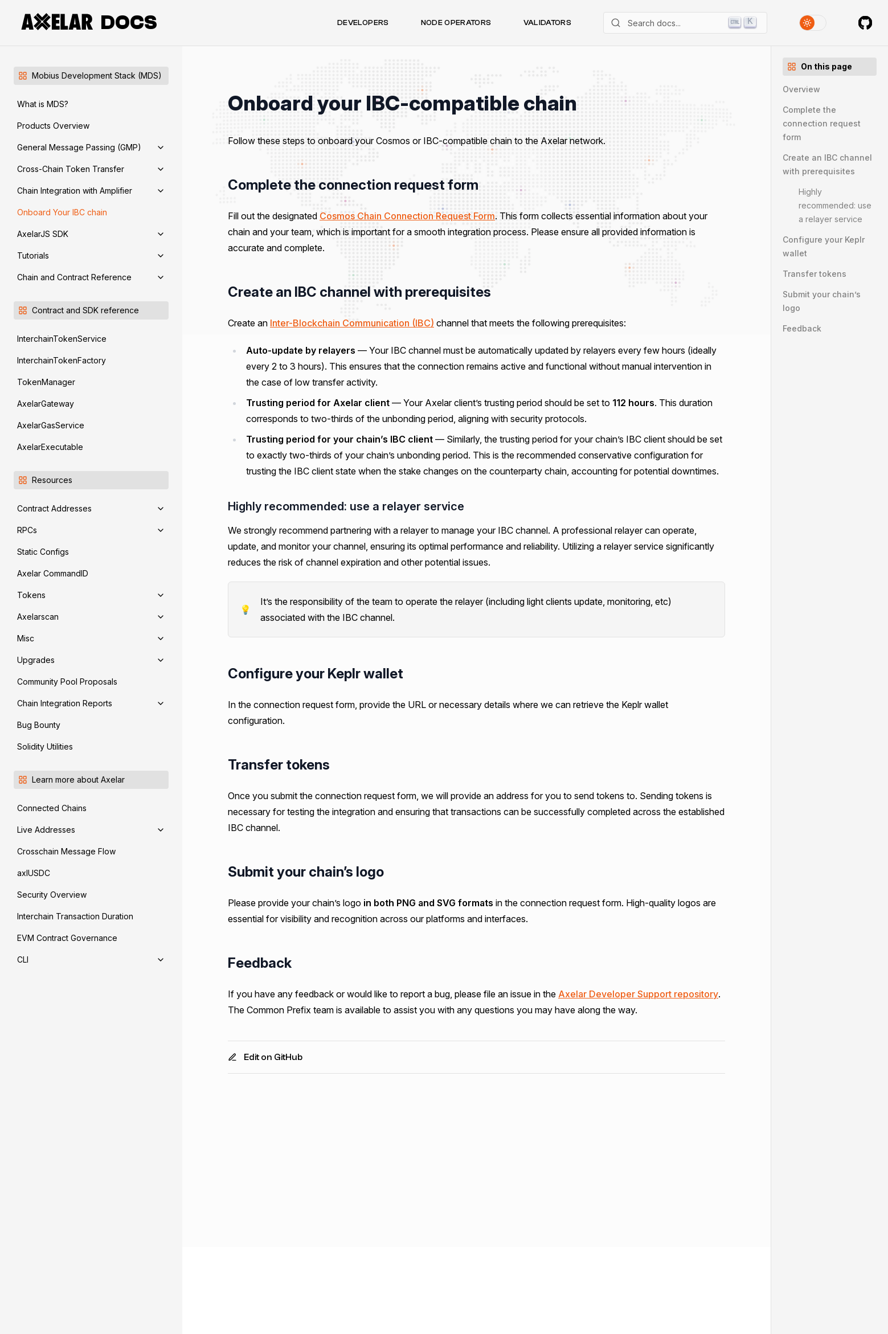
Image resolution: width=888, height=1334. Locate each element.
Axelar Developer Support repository (638, 994)
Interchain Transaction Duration (75, 916)
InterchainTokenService (62, 338)
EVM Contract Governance (67, 938)
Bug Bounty (38, 725)
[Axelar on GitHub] (865, 23)
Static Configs (43, 551)
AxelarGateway (45, 403)
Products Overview (53, 125)
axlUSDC (33, 873)
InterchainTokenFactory (61, 360)
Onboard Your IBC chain (62, 212)
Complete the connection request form (822, 123)
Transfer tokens (814, 274)
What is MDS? (42, 104)
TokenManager (46, 382)
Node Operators (456, 22)
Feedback (802, 328)
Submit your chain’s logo (822, 301)
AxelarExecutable (50, 447)
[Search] (685, 23)
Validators (547, 22)
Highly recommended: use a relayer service (835, 205)
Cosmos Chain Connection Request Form (407, 216)
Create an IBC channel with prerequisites (827, 164)
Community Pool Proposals (67, 681)
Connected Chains (52, 808)
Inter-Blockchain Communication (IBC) (352, 323)
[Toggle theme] (812, 23)
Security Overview (52, 894)
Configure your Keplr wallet (824, 246)
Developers (363, 22)
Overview (801, 89)
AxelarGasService (50, 425)
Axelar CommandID (52, 573)
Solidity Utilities (45, 746)
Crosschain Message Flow (66, 851)
